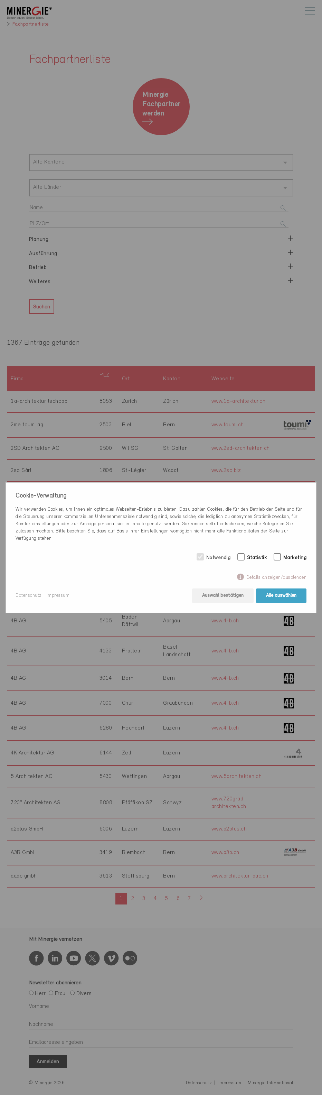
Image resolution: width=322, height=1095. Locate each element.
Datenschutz (29, 595)
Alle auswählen (281, 595)
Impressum (58, 595)
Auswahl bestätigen (223, 595)
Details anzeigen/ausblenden (276, 577)
